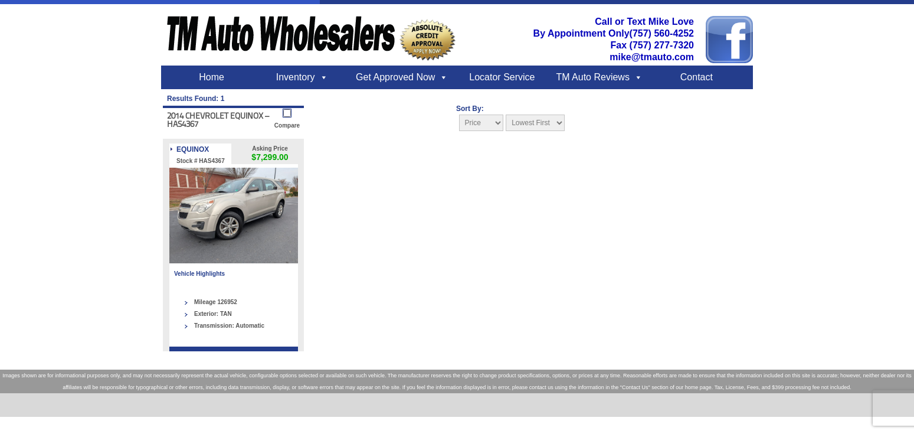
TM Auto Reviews (592, 77)
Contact (696, 77)
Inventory (295, 77)
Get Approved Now (395, 77)
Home (211, 77)
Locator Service (502, 77)
